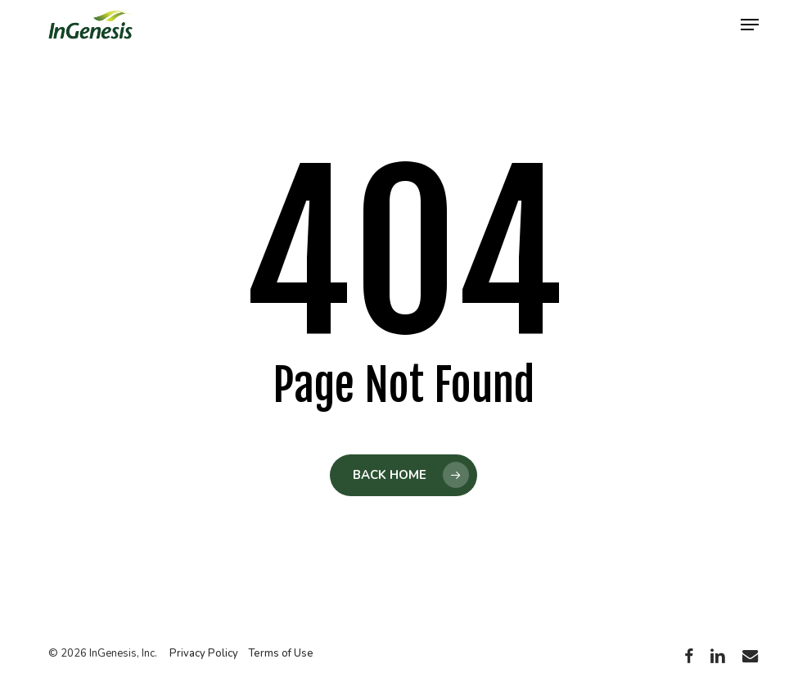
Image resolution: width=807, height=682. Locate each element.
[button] (750, 24)
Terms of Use (280, 653)
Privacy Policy (203, 653)
